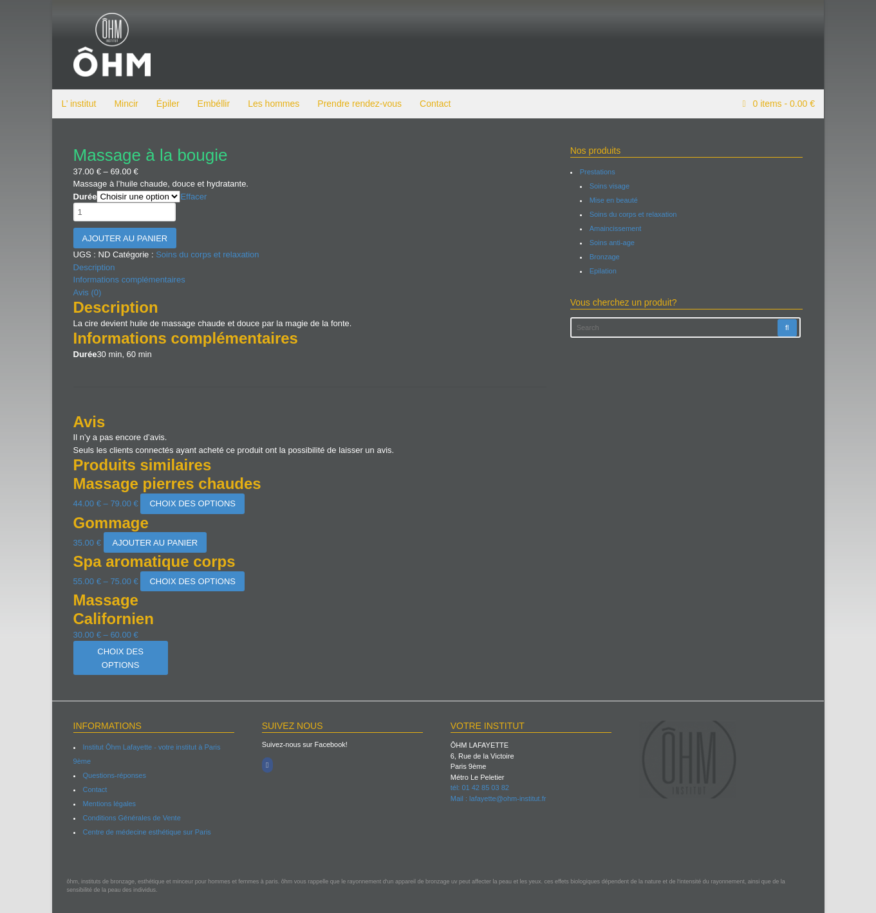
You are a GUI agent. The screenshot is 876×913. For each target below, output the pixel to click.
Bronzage (605, 257)
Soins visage (609, 186)
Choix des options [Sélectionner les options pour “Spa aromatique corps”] (192, 581)
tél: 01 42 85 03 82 (480, 787)
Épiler (167, 103)
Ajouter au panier (124, 238)
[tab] (310, 267)
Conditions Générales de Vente (131, 818)
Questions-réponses (113, 775)
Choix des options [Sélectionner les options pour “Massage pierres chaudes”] (192, 503)
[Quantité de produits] (124, 212)
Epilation (603, 271)
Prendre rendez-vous (359, 103)
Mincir (125, 103)
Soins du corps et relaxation (207, 254)
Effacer (193, 196)
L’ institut (78, 103)
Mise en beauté (614, 200)
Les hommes (273, 103)
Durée (85, 196)
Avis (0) (87, 292)
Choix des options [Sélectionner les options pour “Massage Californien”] (120, 658)
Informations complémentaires (129, 279)
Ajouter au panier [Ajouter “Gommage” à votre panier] (155, 543)
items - (782, 103)
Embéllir (213, 103)
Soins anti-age (612, 242)
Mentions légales (109, 803)
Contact (434, 103)
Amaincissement (616, 228)
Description (94, 267)
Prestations (597, 172)
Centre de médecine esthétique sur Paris (146, 832)
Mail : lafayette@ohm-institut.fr (498, 798)
